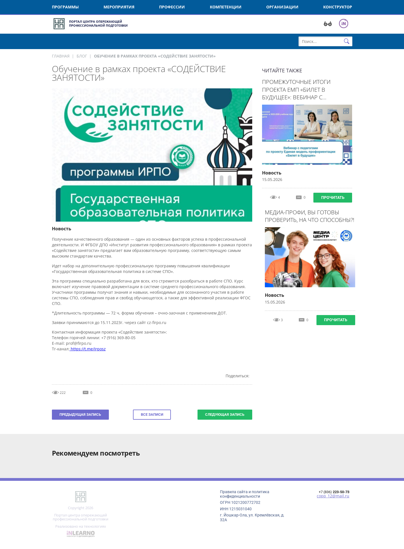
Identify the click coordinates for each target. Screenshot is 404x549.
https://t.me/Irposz (88, 349)
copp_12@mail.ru (333, 496)
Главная (61, 56)
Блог (82, 56)
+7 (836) (334, 492)
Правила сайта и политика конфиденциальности (244, 494)
